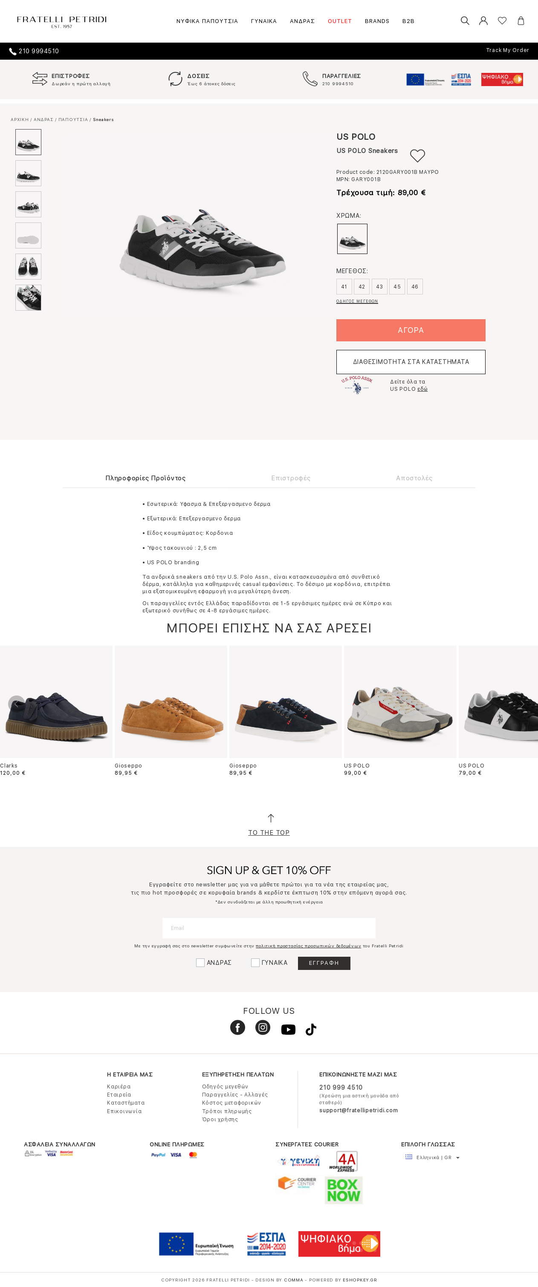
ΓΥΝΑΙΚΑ (264, 21)
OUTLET (340, 21)
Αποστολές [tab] (414, 478)
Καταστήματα (126, 1103)
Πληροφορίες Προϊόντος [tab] (145, 478)
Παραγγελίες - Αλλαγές (235, 1095)
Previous (16, 704)
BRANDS (377, 21)
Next (521, 704)
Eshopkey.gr (360, 1279)
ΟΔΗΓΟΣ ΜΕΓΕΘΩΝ (357, 301)
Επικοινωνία (124, 1111)
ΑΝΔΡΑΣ (302, 21)
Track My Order (508, 50)
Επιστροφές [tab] (291, 478)
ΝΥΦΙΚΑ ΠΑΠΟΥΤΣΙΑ (207, 21)
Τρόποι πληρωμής (227, 1111)
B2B (408, 21)
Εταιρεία (119, 1095)
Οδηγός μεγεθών (225, 1087)
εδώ (422, 389)
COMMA (294, 1279)
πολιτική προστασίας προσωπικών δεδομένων (308, 945)
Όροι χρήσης (220, 1120)
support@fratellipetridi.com (358, 1111)
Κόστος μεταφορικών (232, 1103)
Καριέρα (118, 1087)
